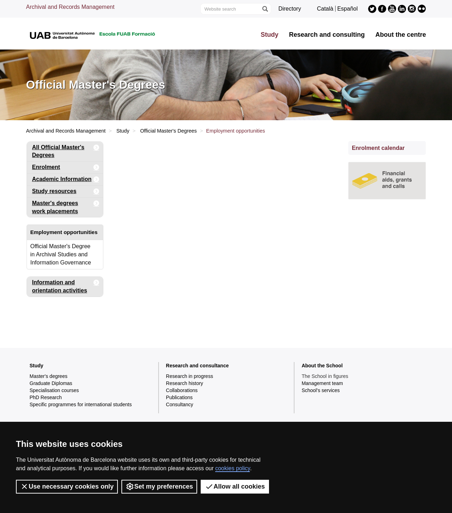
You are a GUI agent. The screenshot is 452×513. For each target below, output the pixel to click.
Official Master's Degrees (168, 131)
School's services (321, 390)
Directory (289, 9)
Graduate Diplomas (51, 383)
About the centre (400, 34)
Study (269, 34)
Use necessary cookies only (67, 486)
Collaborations (182, 390)
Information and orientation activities (66, 285)
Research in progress (189, 376)
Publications (179, 397)
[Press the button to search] (265, 9)
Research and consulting (327, 34)
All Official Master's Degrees (66, 150)
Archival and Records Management (70, 7)
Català (325, 9)
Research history (184, 383)
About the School (322, 365)
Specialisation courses (54, 390)
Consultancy (179, 404)
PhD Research (46, 397)
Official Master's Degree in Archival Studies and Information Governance (60, 254)
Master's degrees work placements (66, 206)
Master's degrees (49, 376)
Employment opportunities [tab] (64, 232)
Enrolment (66, 167)
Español (347, 9)
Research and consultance (197, 365)
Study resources (66, 191)
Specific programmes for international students (81, 404)
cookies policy (232, 468)
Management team (322, 383)
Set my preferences (159, 486)
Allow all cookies (235, 486)
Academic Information (66, 179)
